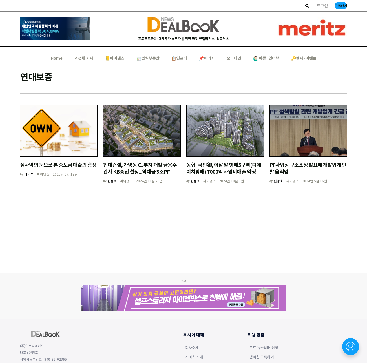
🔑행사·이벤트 (304, 58)
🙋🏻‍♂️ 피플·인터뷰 (266, 58)
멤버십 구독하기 (261, 357)
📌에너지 (207, 58)
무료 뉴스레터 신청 (263, 348)
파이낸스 (43, 174)
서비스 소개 (194, 357)
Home (57, 58)
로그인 (322, 5)
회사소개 (192, 348)
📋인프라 (179, 58)
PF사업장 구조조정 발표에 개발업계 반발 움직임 (307, 168)
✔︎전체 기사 (83, 58)
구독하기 (341, 5)
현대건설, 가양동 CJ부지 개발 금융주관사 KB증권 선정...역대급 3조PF (140, 168)
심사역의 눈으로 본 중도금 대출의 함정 (58, 164)
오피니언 (234, 58)
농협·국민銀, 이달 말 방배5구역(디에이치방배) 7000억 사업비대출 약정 (223, 168)
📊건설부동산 (148, 58)
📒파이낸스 (115, 58)
